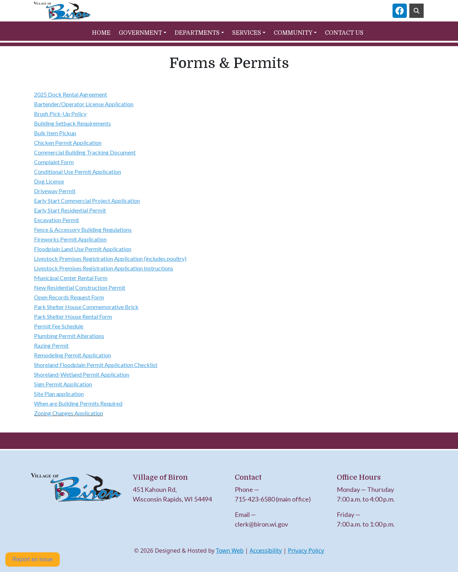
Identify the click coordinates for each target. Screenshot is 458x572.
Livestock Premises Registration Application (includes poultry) (110, 258)
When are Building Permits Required (78, 403)
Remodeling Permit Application (72, 355)
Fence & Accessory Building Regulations (83, 229)
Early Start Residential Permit (70, 210)
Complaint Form (54, 161)
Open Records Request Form (69, 297)
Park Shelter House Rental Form (73, 316)
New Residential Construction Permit (79, 287)
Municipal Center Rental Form (70, 277)
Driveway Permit (54, 190)
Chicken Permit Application (68, 142)
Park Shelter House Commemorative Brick (86, 306)
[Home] (62, 10)
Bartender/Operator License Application (83, 104)
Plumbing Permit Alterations (69, 335)
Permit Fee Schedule (58, 326)
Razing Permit (51, 345)
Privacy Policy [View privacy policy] (306, 550)
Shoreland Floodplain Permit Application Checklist (95, 364)
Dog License (49, 181)
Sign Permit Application (63, 384)
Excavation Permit (56, 219)
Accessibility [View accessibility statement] (266, 550)
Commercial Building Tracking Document (85, 152)
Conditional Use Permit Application (77, 171)
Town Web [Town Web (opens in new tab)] (229, 550)
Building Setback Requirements (72, 123)
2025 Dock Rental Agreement (70, 94)
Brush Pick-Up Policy (60, 113)
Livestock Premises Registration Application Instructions (103, 268)
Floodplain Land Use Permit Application (82, 248)
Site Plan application (59, 393)
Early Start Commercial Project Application (87, 200)
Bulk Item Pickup (55, 132)
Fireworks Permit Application (70, 239)
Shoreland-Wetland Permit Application (81, 374)
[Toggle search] (416, 11)
